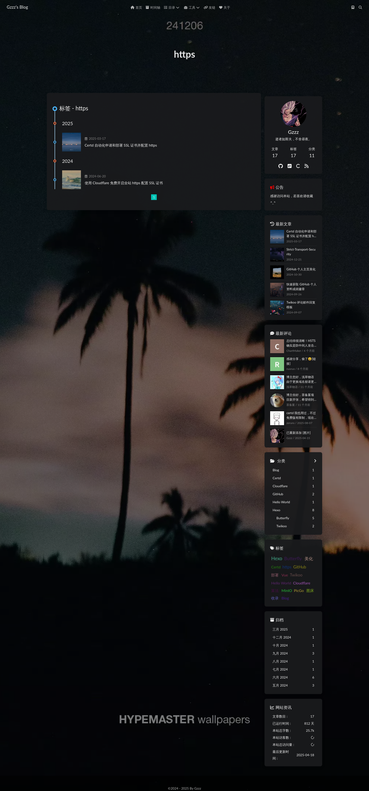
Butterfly (197, 778)
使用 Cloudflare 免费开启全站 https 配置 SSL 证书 (128, 195)
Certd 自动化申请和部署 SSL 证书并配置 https (125, 158)
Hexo (176, 778)
